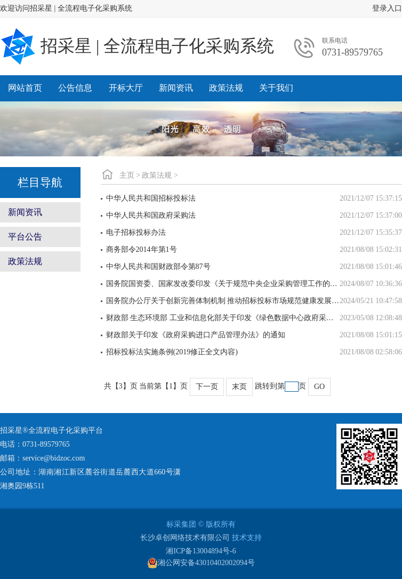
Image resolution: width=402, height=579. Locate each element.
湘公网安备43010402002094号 (201, 563)
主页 (126, 175)
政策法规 (226, 87)
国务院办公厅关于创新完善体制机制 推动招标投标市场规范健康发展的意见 (223, 301)
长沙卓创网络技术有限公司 (185, 538)
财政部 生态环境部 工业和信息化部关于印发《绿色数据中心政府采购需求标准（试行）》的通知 (223, 318)
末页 (239, 387)
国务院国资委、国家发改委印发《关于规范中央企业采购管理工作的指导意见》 (223, 284)
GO (319, 387)
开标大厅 (126, 87)
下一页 (207, 387)
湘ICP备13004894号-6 (201, 551)
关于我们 (276, 87)
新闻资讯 (176, 87)
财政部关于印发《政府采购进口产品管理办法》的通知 (195, 335)
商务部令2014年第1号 (141, 249)
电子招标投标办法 (136, 232)
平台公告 (25, 236)
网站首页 (25, 87)
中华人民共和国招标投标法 (151, 198)
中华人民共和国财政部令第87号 (158, 267)
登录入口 (387, 8)
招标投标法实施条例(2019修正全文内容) (172, 352)
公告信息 (75, 87)
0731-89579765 (352, 52)
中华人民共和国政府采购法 (151, 215)
